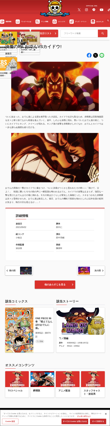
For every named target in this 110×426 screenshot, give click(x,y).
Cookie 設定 (10, 423)
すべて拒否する (98, 423)
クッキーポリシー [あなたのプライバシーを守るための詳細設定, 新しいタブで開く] (84, 417)
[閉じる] (106, 415)
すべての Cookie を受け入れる (75, 423)
